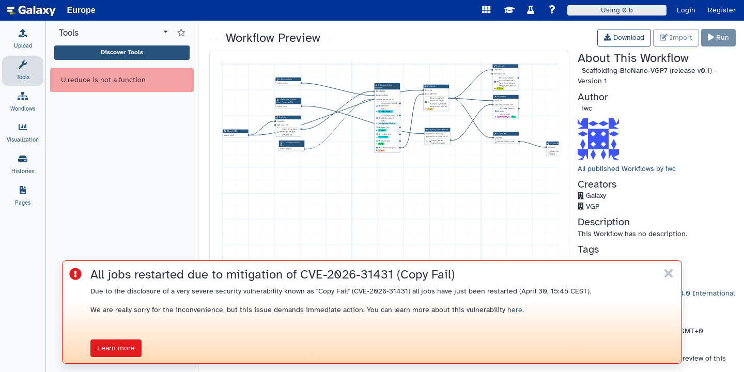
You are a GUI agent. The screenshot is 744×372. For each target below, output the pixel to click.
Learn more (116, 348)
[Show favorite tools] (181, 33)
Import (676, 37)
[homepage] (31, 10)
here (514, 309)
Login (686, 10)
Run (718, 37)
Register (722, 10)
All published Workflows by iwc (627, 168)
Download (624, 37)
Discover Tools (122, 52)
